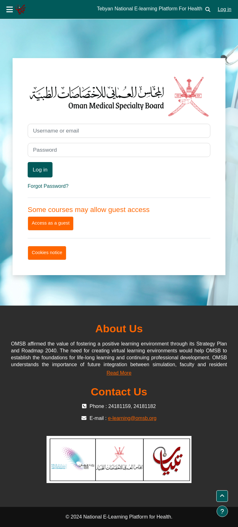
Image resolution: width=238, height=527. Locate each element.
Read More (119, 373)
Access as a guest (50, 222)
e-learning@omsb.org (132, 418)
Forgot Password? (48, 186)
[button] (208, 9)
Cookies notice (47, 252)
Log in (224, 9)
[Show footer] (222, 511)
